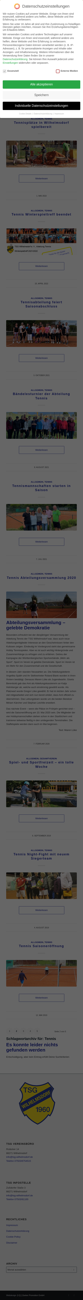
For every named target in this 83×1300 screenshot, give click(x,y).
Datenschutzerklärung (15, 59)
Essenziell (11, 70)
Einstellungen (10, 62)
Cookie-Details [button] (25, 114)
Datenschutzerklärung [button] (43, 114)
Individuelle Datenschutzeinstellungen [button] (41, 105)
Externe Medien (67, 70)
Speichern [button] (41, 95)
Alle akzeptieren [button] (41, 84)
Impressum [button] (59, 114)
